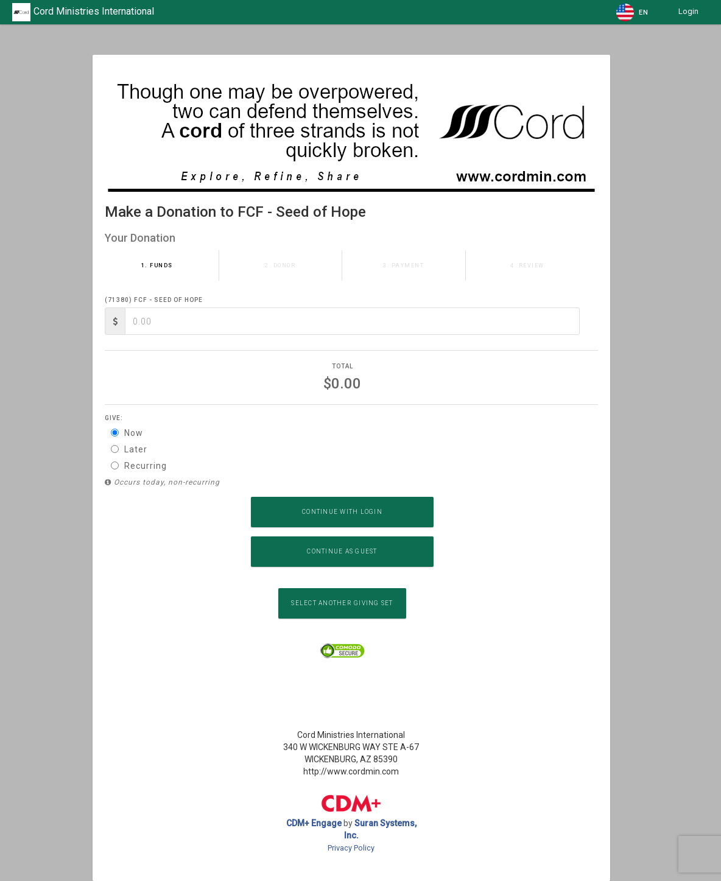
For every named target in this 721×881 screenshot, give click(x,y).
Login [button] (688, 11)
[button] (633, 12)
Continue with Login (342, 511)
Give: (114, 418)
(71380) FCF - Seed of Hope (154, 300)
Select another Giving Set (342, 603)
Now (127, 433)
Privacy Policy (351, 847)
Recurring (139, 466)
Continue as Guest (342, 551)
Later (129, 449)
